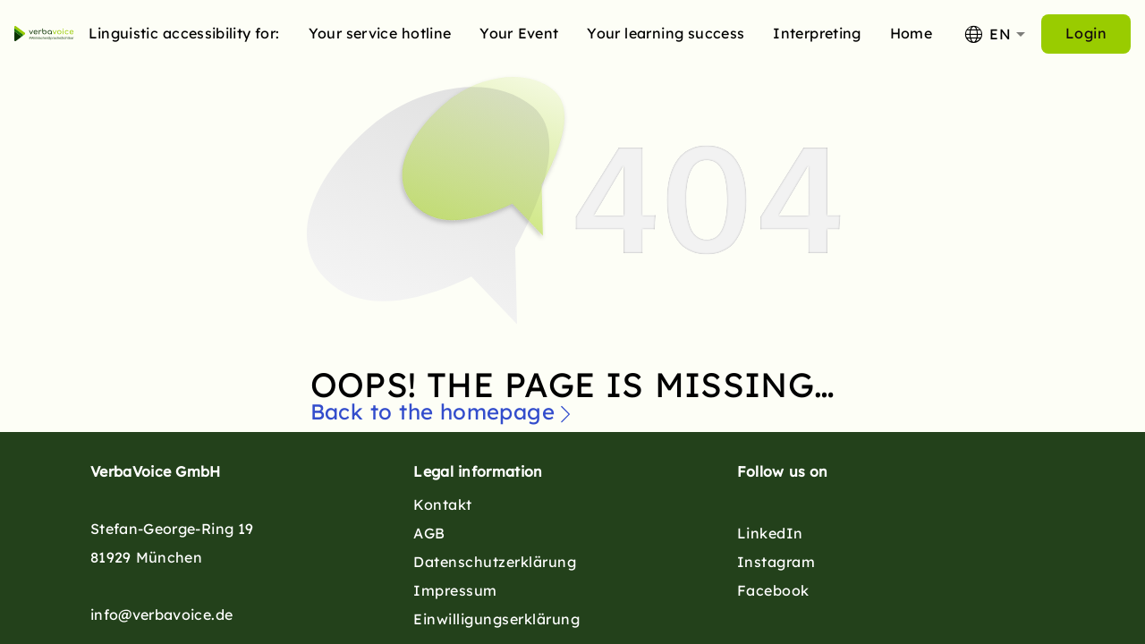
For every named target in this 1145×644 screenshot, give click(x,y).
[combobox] (994, 34)
